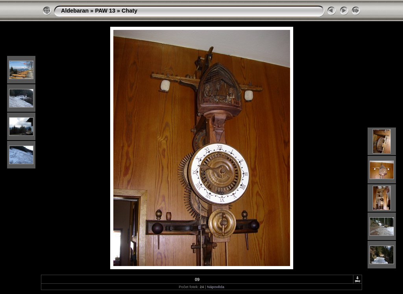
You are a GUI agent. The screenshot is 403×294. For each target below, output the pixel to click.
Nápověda (215, 287)
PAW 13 (105, 10)
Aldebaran (75, 10)
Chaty (129, 10)
